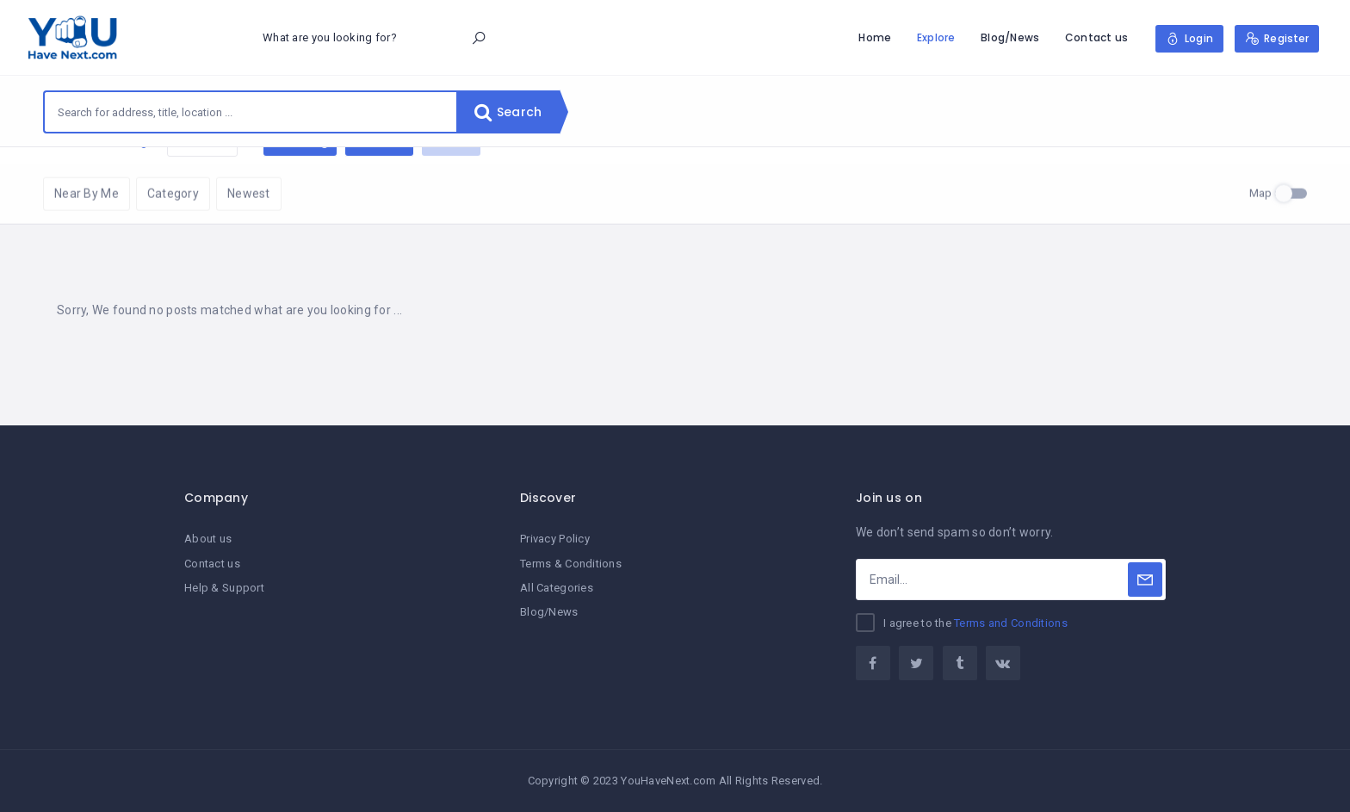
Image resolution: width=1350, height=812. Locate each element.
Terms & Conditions (571, 563)
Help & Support (224, 587)
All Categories (556, 587)
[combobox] (250, 112)
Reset (202, 172)
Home (874, 37)
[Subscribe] (1145, 579)
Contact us (1097, 37)
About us (208, 538)
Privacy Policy (555, 538)
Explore (936, 37)
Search (508, 111)
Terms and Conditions (1011, 623)
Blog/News (1010, 37)
